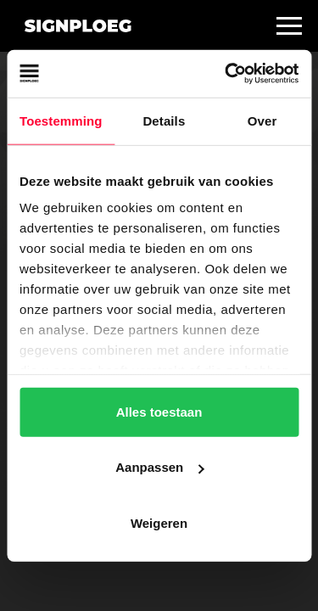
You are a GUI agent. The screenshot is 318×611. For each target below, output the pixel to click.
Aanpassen (159, 467)
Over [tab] (262, 120)
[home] (73, 26)
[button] (289, 25)
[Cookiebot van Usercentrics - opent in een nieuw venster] (226, 74)
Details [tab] (163, 120)
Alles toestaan (159, 411)
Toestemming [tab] (61, 120)
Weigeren (159, 522)
